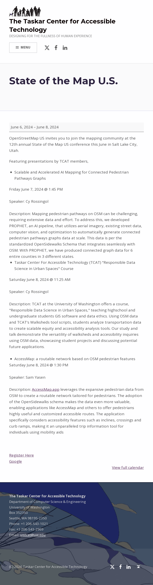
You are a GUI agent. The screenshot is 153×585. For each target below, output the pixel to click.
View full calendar (128, 467)
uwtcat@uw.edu (33, 535)
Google (15, 461)
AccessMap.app (45, 389)
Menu (25, 47)
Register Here (21, 455)
